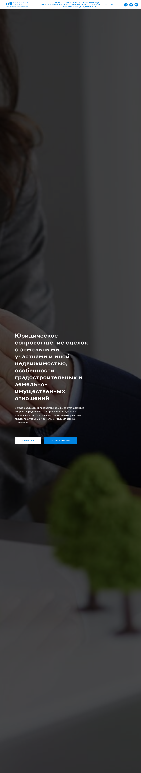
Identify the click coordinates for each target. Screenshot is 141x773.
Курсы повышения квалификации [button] (83, 3)
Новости (95, 5)
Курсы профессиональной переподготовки (63, 5)
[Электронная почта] (136, 4)
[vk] (126, 4)
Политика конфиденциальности (79, 7)
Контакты (109, 5)
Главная (57, 3)
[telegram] (131, 4)
